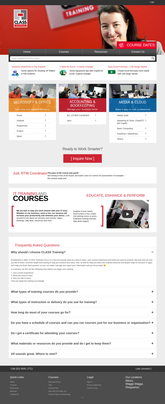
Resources (101, 51)
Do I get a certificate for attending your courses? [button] (82, 333)
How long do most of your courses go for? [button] (82, 312)
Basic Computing (125, 128)
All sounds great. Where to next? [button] (82, 354)
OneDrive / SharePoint (127, 134)
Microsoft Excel (55, 382)
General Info (53, 388)
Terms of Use (92, 388)
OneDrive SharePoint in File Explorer (29, 67)
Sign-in (89, 382)
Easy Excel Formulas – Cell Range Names (127, 67)
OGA (82, 397)
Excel (19, 115)
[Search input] (81, 58)
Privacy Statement (94, 385)
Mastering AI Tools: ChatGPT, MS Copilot (130, 121)
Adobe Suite (122, 115)
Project (20, 131)
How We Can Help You (58, 391)
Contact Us (137, 51)
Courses (64, 51)
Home (26, 51)
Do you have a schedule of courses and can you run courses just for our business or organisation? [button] (82, 323)
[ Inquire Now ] (82, 158)
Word (19, 136)
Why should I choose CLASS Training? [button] (82, 252)
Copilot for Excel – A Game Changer (76, 67)
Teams (120, 139)
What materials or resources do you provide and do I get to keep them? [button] (82, 343)
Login (152, 2)
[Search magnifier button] (153, 58)
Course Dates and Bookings (60, 394)
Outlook (20, 120)
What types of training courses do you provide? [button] (82, 292)
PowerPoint (22, 126)
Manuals (13, 391)
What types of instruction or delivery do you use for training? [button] (82, 302)
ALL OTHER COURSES (78, 115)
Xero (69, 120)
